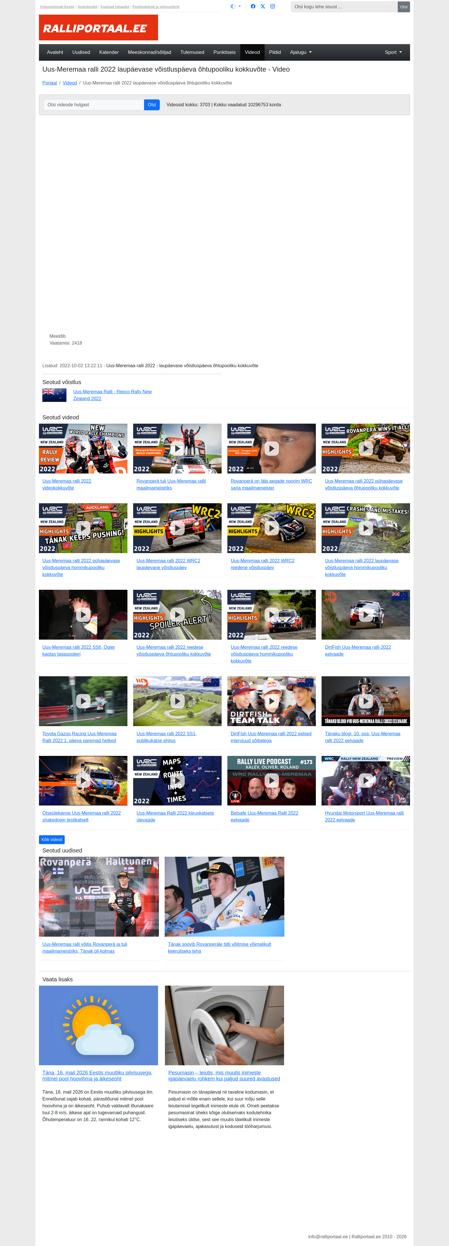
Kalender (109, 52)
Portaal (49, 82)
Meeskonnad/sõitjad (149, 52)
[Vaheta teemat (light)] (235, 6)
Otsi (403, 7)
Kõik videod (52, 839)
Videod (252, 52)
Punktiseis (225, 52)
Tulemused (192, 52)
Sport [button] (391, 52)
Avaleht (55, 52)
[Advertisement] (287, 27)
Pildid (275, 52)
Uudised (81, 52)
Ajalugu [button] (299, 52)
